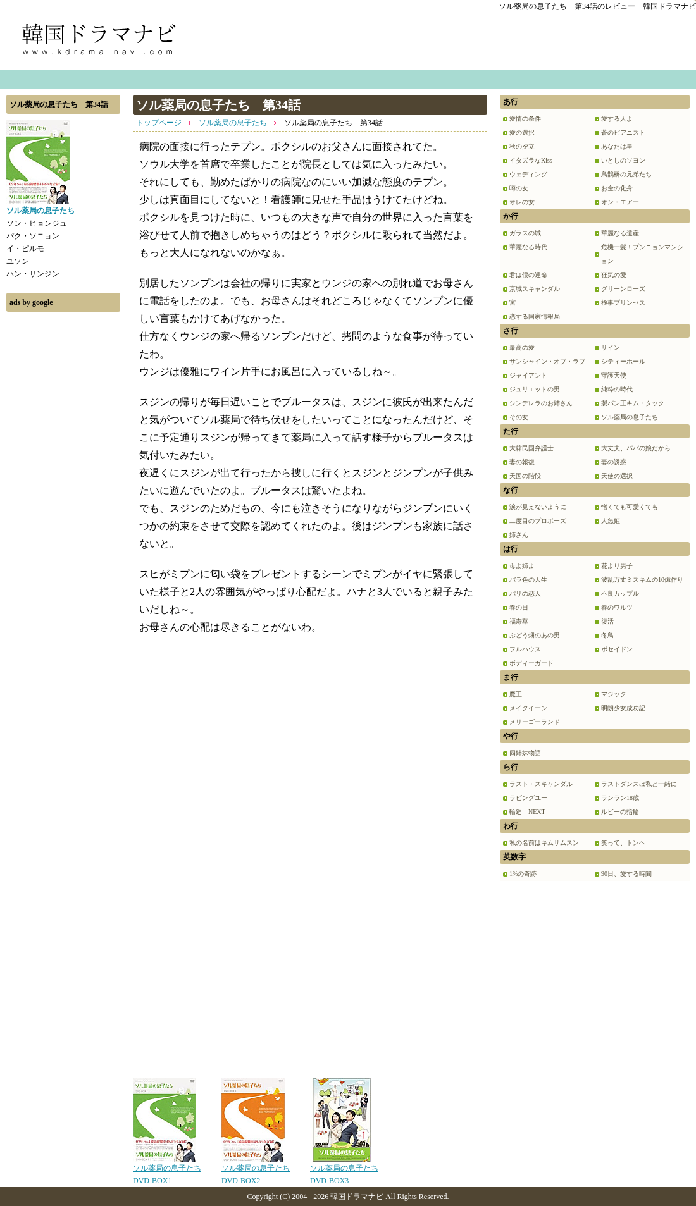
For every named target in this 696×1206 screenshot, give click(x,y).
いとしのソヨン (623, 160)
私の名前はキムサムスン (544, 842)
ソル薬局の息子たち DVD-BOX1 (167, 1170)
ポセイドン (617, 649)
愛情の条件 (525, 118)
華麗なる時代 (528, 246)
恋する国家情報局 (534, 316)
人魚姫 (610, 520)
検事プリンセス (623, 302)
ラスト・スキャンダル (541, 783)
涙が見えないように (537, 506)
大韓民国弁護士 (531, 448)
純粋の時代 (617, 389)
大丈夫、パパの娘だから (636, 448)
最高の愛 (522, 347)
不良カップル (620, 593)
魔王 (515, 694)
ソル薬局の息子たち (233, 122)
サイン (610, 347)
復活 (607, 621)
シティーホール (623, 361)
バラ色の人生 (528, 579)
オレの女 (522, 202)
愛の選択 (522, 132)
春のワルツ (617, 607)
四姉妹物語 (525, 752)
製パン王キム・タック (632, 403)
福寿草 (518, 621)
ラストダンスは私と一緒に (639, 783)
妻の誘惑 (613, 461)
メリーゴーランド (534, 721)
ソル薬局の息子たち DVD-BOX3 (344, 1170)
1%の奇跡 (523, 873)
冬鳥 (607, 635)
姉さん (518, 534)
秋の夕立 (522, 146)
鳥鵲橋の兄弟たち (626, 174)
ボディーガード (531, 663)
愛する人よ (617, 118)
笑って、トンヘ (623, 842)
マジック (613, 694)
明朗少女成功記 (623, 708)
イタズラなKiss (530, 160)
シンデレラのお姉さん (541, 403)
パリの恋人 (525, 593)
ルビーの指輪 (620, 811)
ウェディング (528, 174)
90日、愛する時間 (626, 873)
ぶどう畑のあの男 (534, 635)
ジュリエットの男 (534, 389)
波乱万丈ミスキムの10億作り (642, 579)
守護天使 (613, 375)
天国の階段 (525, 475)
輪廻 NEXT (527, 811)
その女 (518, 417)
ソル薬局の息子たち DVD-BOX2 (255, 1170)
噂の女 (518, 188)
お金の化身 (617, 188)
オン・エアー (620, 202)
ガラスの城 (525, 233)
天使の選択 (617, 475)
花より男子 (617, 565)
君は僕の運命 (528, 274)
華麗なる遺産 (620, 233)
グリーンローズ (623, 288)
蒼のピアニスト (623, 132)
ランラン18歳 (620, 797)
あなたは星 (617, 146)
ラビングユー (528, 797)
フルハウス (525, 649)
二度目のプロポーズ (537, 520)
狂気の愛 (613, 274)
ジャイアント (528, 375)
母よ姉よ (522, 565)
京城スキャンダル (534, 288)
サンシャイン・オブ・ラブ (547, 361)
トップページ (159, 122)
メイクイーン (528, 708)
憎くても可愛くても (629, 506)
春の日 (518, 607)
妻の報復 (522, 461)
